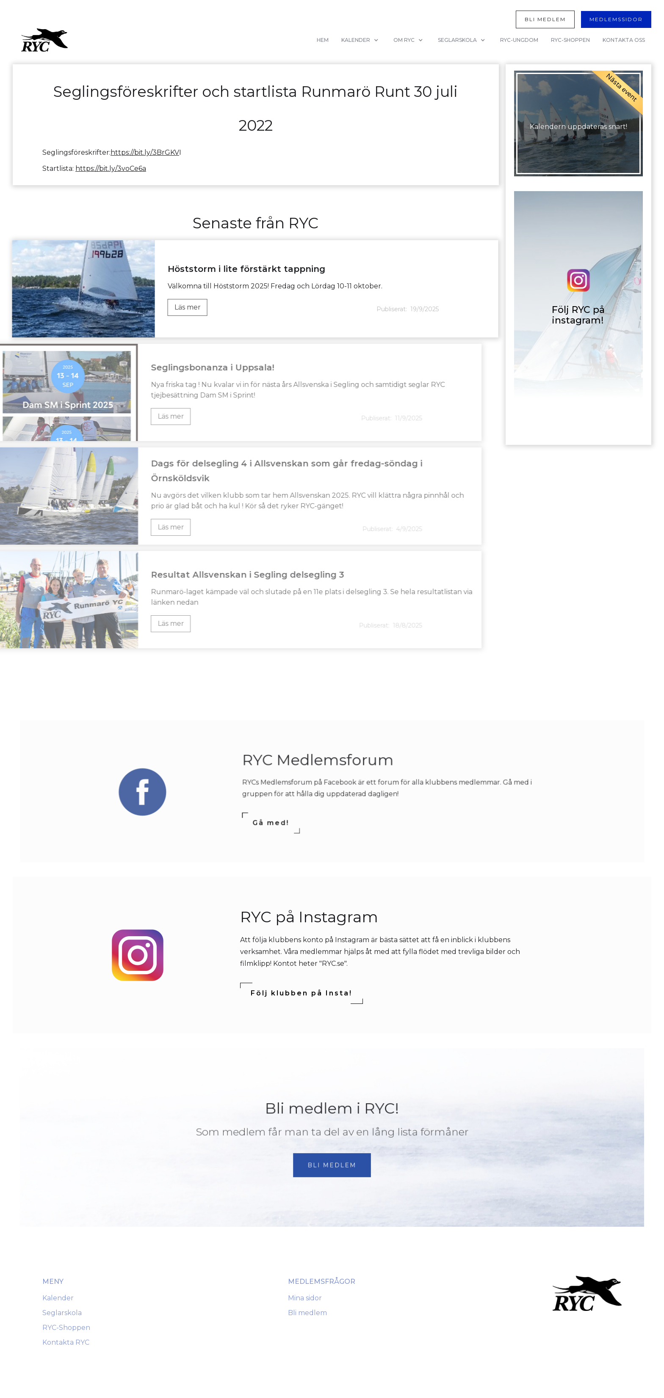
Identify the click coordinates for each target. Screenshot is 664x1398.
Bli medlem (307, 1313)
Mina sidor (305, 1298)
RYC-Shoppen (66, 1328)
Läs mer (186, 307)
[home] (44, 40)
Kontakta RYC (65, 1342)
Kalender (58, 1298)
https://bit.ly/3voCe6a (110, 168)
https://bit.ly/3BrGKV (145, 152)
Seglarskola (62, 1313)
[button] (361, 40)
